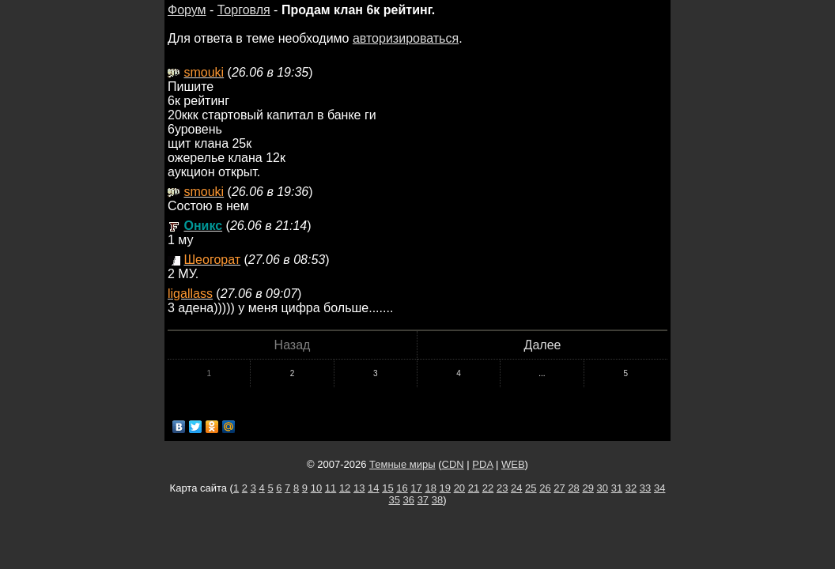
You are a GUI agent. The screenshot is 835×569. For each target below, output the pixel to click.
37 (423, 500)
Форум (187, 10)
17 (415, 488)
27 (559, 488)
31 (616, 488)
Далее (542, 345)
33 (645, 488)
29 (587, 488)
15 (387, 488)
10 (316, 488)
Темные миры (402, 464)
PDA (482, 464)
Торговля (243, 10)
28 (573, 488)
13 (359, 488)
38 (437, 500)
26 (544, 488)
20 (459, 488)
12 (344, 488)
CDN (453, 464)
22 (487, 488)
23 (502, 488)
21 (473, 488)
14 (373, 488)
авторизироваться (406, 38)
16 (401, 488)
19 (445, 488)
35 (393, 500)
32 (631, 488)
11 (330, 488)
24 (516, 488)
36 (408, 500)
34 (659, 488)
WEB (513, 464)
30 (602, 488)
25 (530, 488)
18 (430, 488)
